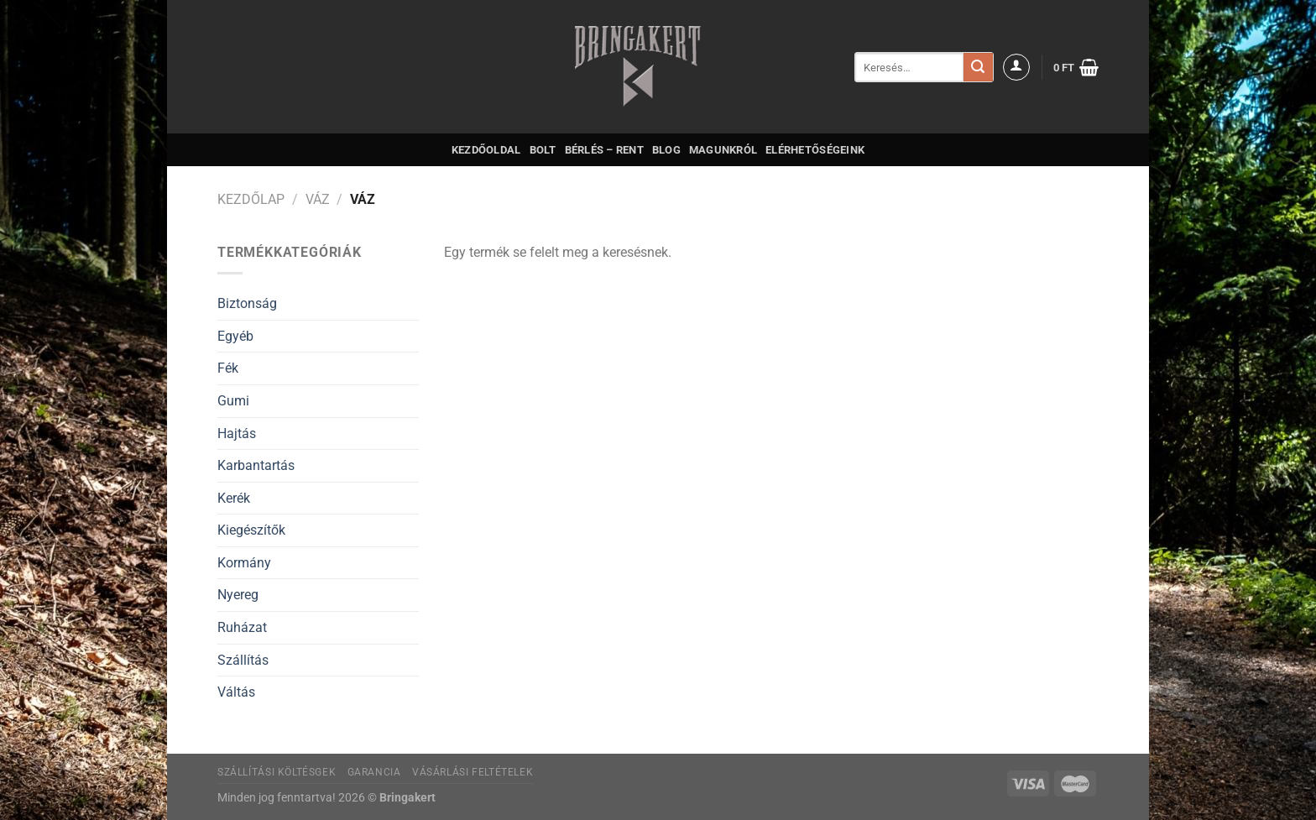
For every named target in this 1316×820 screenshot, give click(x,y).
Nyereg (237, 595)
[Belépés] (1016, 67)
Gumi (233, 401)
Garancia (374, 772)
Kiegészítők (251, 530)
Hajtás (236, 433)
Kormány (244, 563)
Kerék (233, 498)
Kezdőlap (251, 199)
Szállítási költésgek (276, 772)
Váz (318, 199)
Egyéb (235, 336)
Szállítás (243, 660)
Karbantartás (256, 465)
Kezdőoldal (486, 150)
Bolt (543, 150)
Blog (666, 150)
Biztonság (247, 303)
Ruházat (242, 627)
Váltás (236, 692)
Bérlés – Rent (604, 150)
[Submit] (978, 67)
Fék (227, 368)
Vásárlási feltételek (472, 772)
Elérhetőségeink (814, 150)
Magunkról (723, 150)
